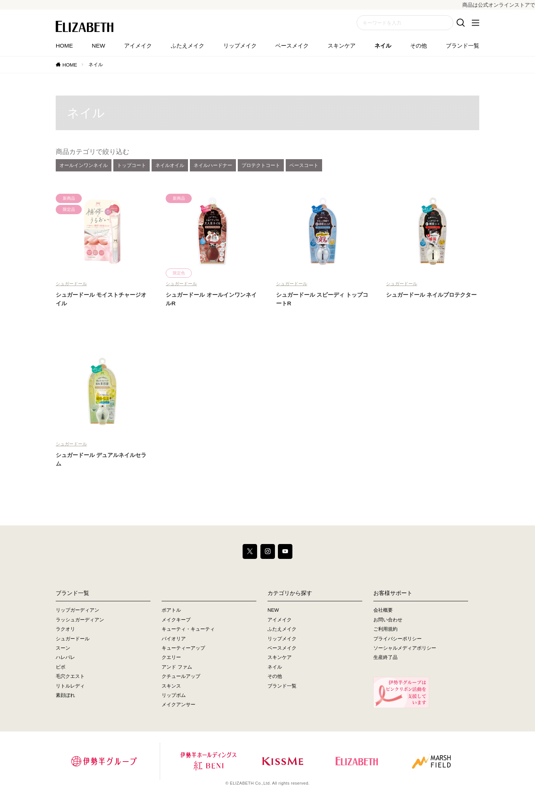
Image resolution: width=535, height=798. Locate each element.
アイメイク (138, 45)
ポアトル (171, 610)
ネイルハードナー (213, 165)
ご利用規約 (385, 629)
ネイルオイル (169, 165)
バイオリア (174, 638)
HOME (64, 45)
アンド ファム (177, 667)
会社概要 (383, 610)
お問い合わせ (387, 619)
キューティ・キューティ (188, 629)
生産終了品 (385, 657)
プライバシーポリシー (397, 638)
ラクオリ (65, 629)
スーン (63, 648)
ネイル (382, 45)
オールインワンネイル (83, 165)
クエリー (171, 657)
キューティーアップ (183, 648)
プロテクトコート (260, 165)
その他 (418, 45)
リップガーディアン (77, 610)
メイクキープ (176, 619)
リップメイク (240, 45)
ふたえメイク (187, 45)
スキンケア (342, 45)
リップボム (174, 695)
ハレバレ (65, 657)
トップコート (131, 165)
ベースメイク (292, 45)
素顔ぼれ (65, 695)
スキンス (171, 686)
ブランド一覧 (462, 45)
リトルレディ (70, 686)
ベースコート (303, 165)
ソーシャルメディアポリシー (404, 648)
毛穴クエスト (70, 676)
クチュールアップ (181, 676)
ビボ (60, 667)
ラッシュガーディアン (80, 619)
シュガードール (71, 283)
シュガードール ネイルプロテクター (431, 295)
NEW (98, 45)
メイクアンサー (178, 705)
